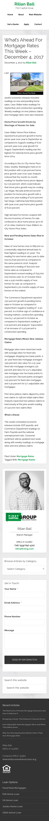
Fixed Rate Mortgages (14, 788)
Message (9, 630)
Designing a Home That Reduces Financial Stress (23, 719)
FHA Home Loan (10, 794)
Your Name (11, 589)
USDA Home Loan (11, 812)
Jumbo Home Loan (12, 806)
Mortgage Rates (25, 456)
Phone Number (12, 616)
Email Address (13, 603)
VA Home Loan (10, 800)
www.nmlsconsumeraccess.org (19, 759)
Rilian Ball (24, 4)
